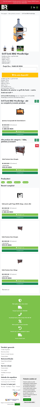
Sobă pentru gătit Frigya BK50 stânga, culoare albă (16, 204)
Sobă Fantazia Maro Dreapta (10, 159)
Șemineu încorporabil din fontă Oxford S (13, 121)
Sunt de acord (17, 404)
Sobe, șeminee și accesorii (14, 141)
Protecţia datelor (4, 368)
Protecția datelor (4, 356)
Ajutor (2, 375)
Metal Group (17, 182)
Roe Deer (9, 182)
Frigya (3, 182)
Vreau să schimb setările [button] (29, 402)
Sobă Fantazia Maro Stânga (9, 270)
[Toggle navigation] (37, 7)
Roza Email (25, 182)
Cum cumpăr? (4, 370)
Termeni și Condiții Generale (7, 354)
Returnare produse (5, 352)
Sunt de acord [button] (27, 399)
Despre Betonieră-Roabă (6, 361)
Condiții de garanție (5, 349)
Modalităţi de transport (6, 372)
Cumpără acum (20, 134)
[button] (35, 101)
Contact (2, 363)
